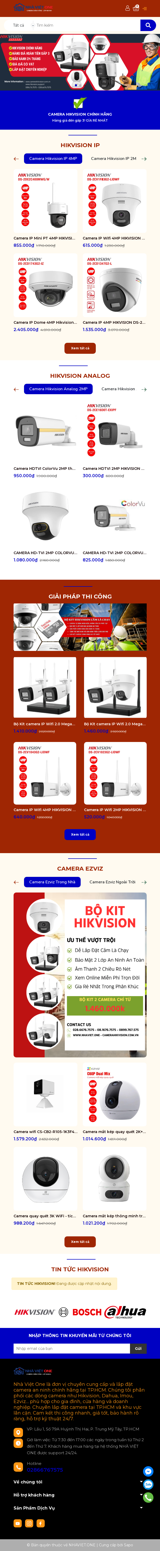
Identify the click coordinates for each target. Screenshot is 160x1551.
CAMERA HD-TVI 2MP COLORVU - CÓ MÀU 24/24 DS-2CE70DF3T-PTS (46, 552)
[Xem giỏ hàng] (136, 8)
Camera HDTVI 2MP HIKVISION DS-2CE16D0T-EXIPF (115, 468)
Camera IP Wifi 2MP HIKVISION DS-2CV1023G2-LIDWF (115, 809)
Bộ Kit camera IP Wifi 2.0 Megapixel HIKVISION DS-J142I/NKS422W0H (45, 724)
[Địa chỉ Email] (80, 1349)
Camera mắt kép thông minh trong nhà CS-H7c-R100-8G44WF (115, 1216)
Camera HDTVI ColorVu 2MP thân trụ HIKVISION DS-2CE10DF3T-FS (46, 468)
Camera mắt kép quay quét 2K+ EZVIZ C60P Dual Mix (115, 1131)
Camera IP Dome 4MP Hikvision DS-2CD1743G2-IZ (46, 322)
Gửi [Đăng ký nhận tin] (138, 1348)
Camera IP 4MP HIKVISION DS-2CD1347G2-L (115, 322)
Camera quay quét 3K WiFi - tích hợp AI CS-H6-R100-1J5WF (46, 1216)
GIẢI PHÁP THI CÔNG (80, 596)
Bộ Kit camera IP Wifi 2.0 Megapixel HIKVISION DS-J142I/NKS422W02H (115, 724)
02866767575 (45, 1470)
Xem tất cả (80, 348)
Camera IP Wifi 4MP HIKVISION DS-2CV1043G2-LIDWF (45, 809)
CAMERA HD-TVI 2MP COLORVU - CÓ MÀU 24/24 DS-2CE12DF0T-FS (115, 552)
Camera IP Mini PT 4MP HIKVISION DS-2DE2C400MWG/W (46, 238)
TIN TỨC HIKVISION (80, 1269)
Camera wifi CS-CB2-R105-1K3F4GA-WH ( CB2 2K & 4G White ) (46, 1131)
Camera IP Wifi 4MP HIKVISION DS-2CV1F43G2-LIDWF (115, 238)
